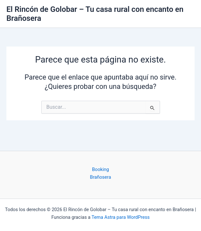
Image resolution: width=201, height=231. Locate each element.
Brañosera (100, 177)
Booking (100, 169)
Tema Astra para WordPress (121, 217)
